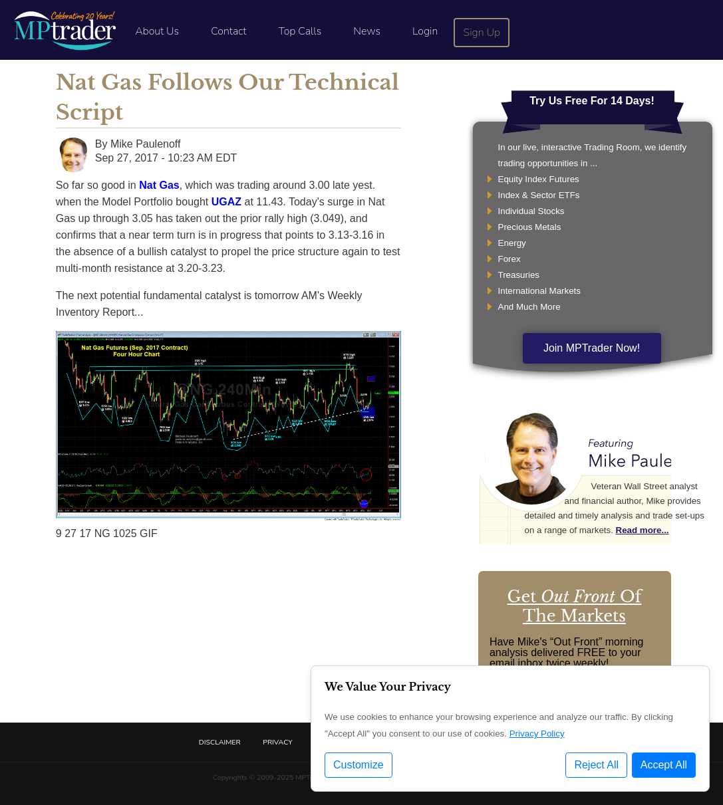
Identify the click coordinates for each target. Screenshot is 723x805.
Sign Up (482, 32)
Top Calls (299, 31)
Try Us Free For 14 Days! (591, 100)
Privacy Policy (537, 734)
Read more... (642, 530)
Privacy (277, 742)
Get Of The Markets (574, 606)
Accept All (664, 764)
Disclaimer (220, 742)
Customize (358, 764)
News (366, 31)
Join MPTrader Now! (591, 348)
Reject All (596, 764)
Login (425, 31)
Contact (228, 31)
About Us (157, 31)
